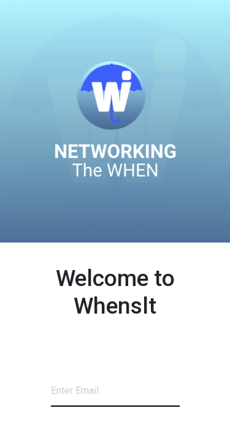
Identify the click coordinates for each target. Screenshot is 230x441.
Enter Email (75, 390)
